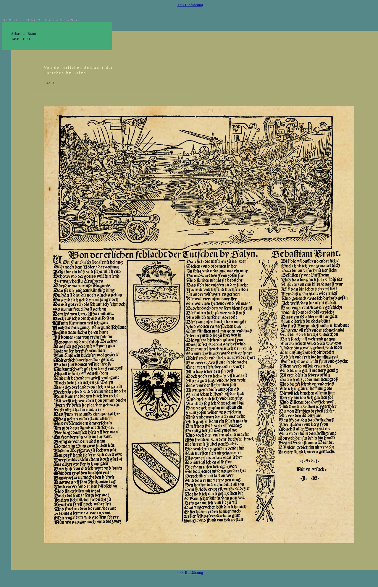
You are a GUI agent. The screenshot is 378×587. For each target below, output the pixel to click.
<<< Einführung (190, 5)
